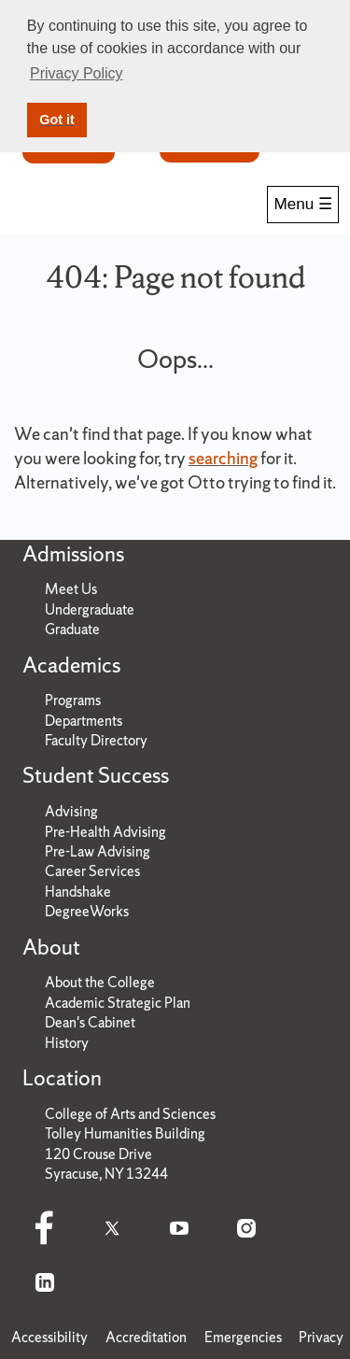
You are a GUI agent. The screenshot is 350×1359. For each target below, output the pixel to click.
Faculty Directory (96, 740)
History (67, 1043)
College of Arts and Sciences (130, 1114)
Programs (73, 700)
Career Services (92, 871)
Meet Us (71, 589)
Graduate (72, 629)
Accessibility (49, 1337)
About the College (100, 982)
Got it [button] (57, 119)
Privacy (321, 1337)
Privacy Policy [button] (76, 73)
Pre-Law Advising (97, 851)
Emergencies (243, 1337)
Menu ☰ (302, 204)
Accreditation (146, 1337)
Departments (83, 720)
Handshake (78, 891)
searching (223, 458)
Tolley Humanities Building (125, 1133)
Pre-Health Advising (105, 832)
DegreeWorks (87, 911)
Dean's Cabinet (90, 1022)
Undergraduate (89, 609)
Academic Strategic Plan (117, 1002)
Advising (71, 811)
